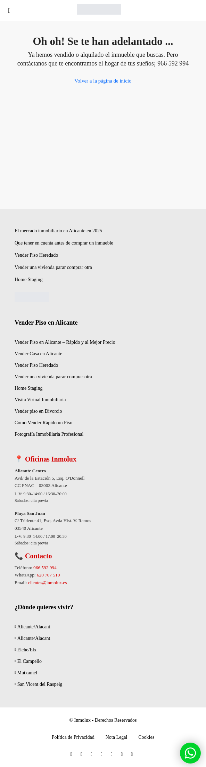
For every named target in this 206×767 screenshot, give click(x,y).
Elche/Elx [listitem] (25, 649)
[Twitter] (83, 754)
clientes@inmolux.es (47, 582)
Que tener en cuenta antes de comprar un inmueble (64, 243)
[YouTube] (113, 754)
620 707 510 (48, 575)
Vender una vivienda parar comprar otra (53, 267)
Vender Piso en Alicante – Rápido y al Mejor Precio (65, 342)
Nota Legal (116, 737)
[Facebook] (73, 754)
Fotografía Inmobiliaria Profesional (49, 434)
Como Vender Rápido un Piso (43, 422)
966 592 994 (44, 567)
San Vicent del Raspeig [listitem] (39, 684)
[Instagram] (93, 754)
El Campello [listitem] (28, 661)
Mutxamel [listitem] (26, 672)
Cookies (146, 737)
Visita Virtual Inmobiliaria (40, 399)
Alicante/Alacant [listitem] (32, 626)
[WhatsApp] (133, 754)
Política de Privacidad (73, 737)
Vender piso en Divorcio (38, 411)
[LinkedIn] (103, 754)
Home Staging (29, 279)
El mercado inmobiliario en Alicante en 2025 (58, 230)
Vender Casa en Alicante (38, 353)
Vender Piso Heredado (36, 255)
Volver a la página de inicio (102, 81)
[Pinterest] (123, 754)
